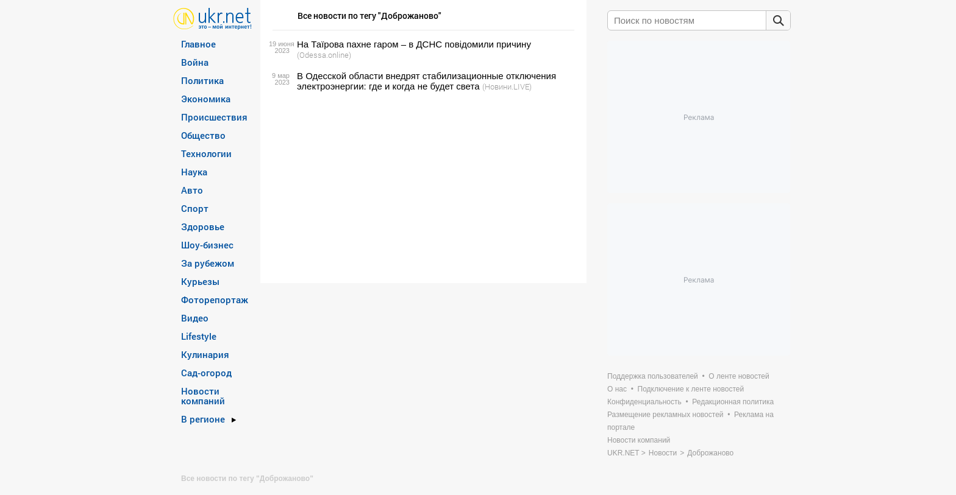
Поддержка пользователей (652, 376)
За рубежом (207, 263)
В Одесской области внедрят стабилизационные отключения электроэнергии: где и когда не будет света (426, 81)
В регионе (203, 419)
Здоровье (202, 226)
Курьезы (200, 281)
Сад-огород (206, 372)
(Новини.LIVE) (507, 86)
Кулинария (205, 354)
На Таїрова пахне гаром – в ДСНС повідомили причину (414, 44)
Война (195, 62)
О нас (617, 389)
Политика (202, 80)
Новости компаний (203, 395)
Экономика (205, 99)
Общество (203, 135)
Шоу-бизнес (207, 245)
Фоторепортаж (214, 299)
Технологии (206, 153)
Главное (198, 44)
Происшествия (214, 117)
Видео (195, 318)
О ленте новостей (738, 376)
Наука (194, 172)
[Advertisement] (421, 187)
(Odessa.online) (324, 54)
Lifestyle (198, 336)
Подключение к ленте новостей (691, 389)
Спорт (195, 208)
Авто (192, 190)
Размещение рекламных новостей (665, 414)
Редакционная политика (733, 402)
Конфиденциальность (644, 402)
